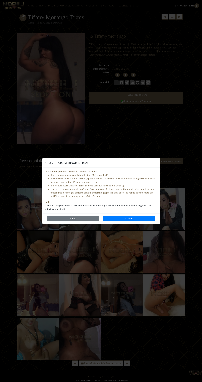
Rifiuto (72, 218)
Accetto (129, 218)
